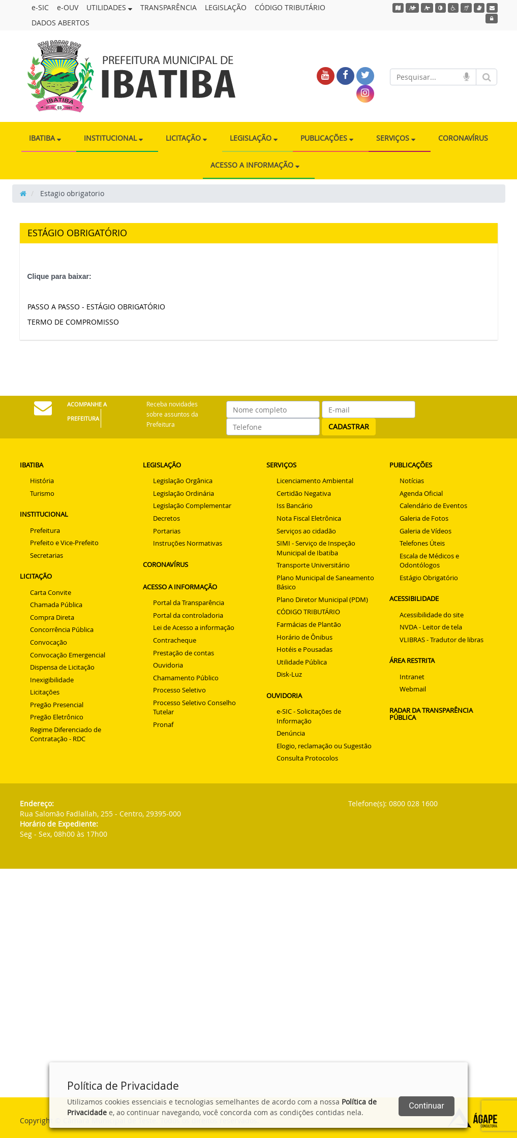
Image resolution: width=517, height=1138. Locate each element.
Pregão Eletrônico (56, 716)
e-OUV (67, 7)
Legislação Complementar (192, 505)
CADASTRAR (348, 426)
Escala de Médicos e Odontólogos (429, 560)
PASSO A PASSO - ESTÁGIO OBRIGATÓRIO (96, 306)
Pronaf (163, 724)
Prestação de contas (183, 652)
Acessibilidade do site (432, 614)
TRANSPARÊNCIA (168, 7)
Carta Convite (50, 592)
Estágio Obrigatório (429, 577)
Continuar (426, 1106)
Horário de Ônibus (304, 637)
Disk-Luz (289, 674)
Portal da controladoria (188, 615)
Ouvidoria (168, 665)
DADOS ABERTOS (60, 22)
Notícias (412, 480)
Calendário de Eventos (433, 505)
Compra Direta (52, 617)
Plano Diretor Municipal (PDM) (322, 599)
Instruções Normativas (187, 543)
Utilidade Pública (302, 662)
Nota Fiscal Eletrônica (309, 518)
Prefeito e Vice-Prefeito (64, 542)
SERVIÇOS (395, 138)
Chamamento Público (186, 677)
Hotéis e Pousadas (304, 649)
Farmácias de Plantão (309, 624)
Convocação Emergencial (67, 654)
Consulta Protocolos (307, 758)
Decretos (166, 518)
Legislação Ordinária (183, 493)
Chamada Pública (56, 604)
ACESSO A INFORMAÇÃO (254, 165)
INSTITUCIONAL (113, 138)
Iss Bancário (295, 505)
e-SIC (40, 7)
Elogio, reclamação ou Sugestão (324, 745)
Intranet (412, 676)
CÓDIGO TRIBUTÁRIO (290, 7)
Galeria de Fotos (424, 518)
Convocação (48, 642)
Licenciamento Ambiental (315, 480)
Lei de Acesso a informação (193, 627)
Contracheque (174, 640)
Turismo (42, 493)
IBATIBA (45, 138)
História (42, 480)
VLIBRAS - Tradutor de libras (441, 639)
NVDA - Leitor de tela (431, 626)
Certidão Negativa (304, 493)
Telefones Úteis (422, 543)
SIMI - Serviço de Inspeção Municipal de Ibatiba (316, 548)
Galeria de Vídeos (425, 530)
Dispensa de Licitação (62, 667)
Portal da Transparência (188, 602)
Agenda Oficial (421, 493)
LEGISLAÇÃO (226, 7)
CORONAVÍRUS (463, 138)
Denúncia (291, 733)
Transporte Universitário (313, 565)
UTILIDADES (109, 7)
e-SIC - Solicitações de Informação (309, 716)
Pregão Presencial (56, 704)
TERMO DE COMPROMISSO (73, 322)
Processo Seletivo (179, 689)
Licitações (44, 692)
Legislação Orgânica (182, 480)
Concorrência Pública (62, 629)
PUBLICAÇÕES (326, 138)
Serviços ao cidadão (306, 530)
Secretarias (46, 555)
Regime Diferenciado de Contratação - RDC (65, 734)
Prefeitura (45, 530)
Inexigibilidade (52, 679)
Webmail (413, 688)
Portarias (166, 530)
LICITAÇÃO (186, 138)
